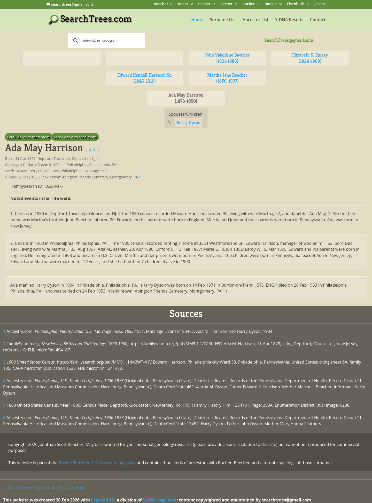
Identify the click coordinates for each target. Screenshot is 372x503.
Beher (183, 4)
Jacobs (320, 4)
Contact (318, 20)
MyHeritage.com (160, 500)
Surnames (51, 487)
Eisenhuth (296, 4)
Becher (226, 4)
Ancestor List (255, 20)
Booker (271, 4)
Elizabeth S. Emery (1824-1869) (310, 58)
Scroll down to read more (28, 137)
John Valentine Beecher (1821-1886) (227, 58)
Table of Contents (20, 487)
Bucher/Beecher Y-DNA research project (97, 463)
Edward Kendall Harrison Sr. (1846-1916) (144, 78)
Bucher (248, 4)
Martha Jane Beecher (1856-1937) (227, 78)
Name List (75, 487)
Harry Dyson (188, 122)
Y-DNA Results (289, 20)
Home (197, 20)
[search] (106, 40)
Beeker (204, 4)
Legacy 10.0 (102, 500)
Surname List (223, 20)
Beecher (161, 4)
